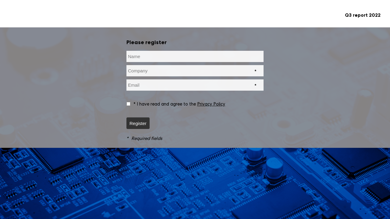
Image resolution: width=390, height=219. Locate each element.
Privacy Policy (211, 104)
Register (138, 123)
